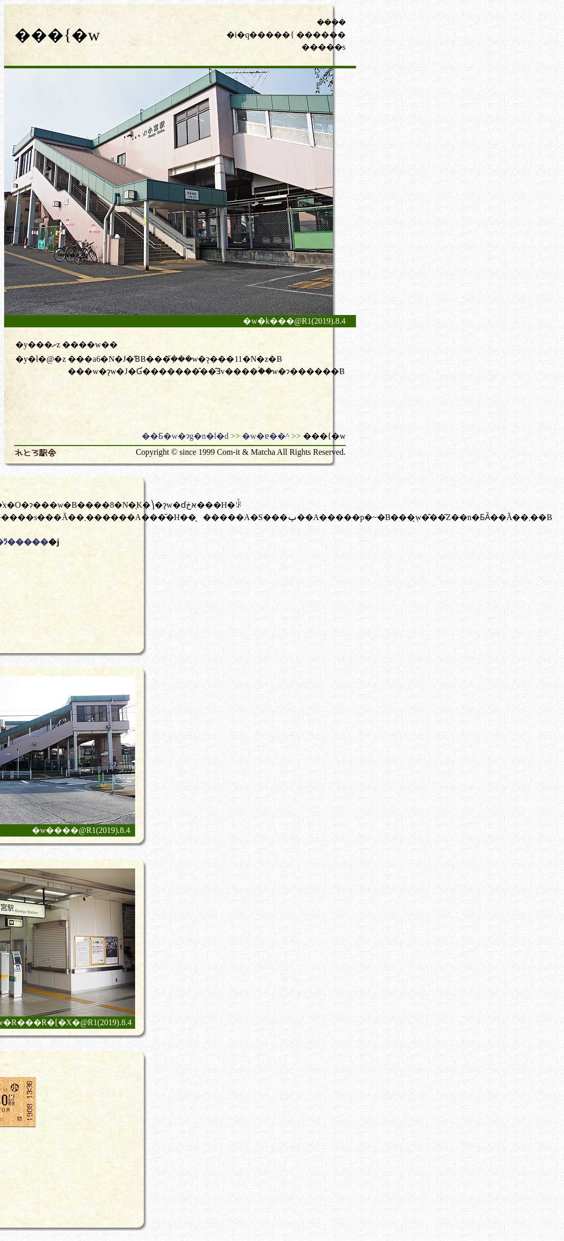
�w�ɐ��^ (265, 436)
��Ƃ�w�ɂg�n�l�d (185, 436)
